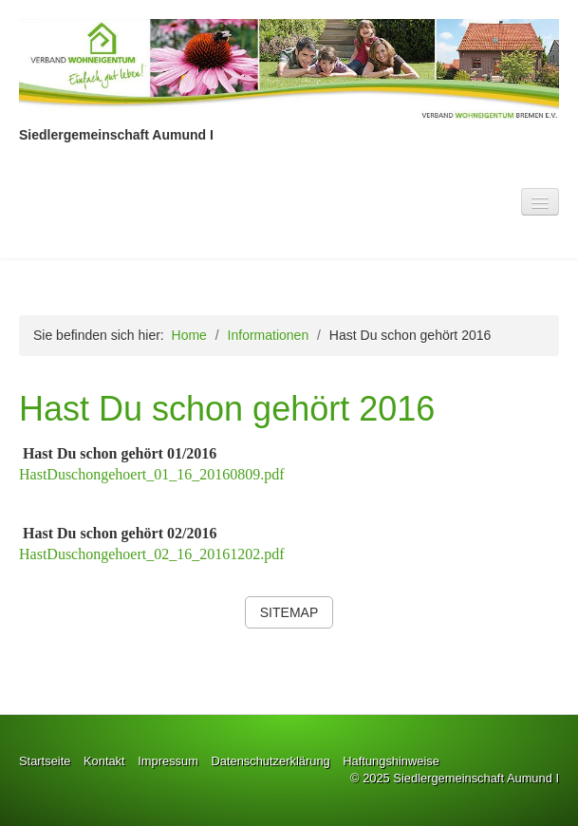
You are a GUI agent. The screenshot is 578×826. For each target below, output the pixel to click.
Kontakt (104, 761)
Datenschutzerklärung (270, 761)
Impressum (168, 761)
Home (189, 335)
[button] (289, 612)
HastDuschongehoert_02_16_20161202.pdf (152, 554)
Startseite (44, 761)
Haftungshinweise (391, 761)
